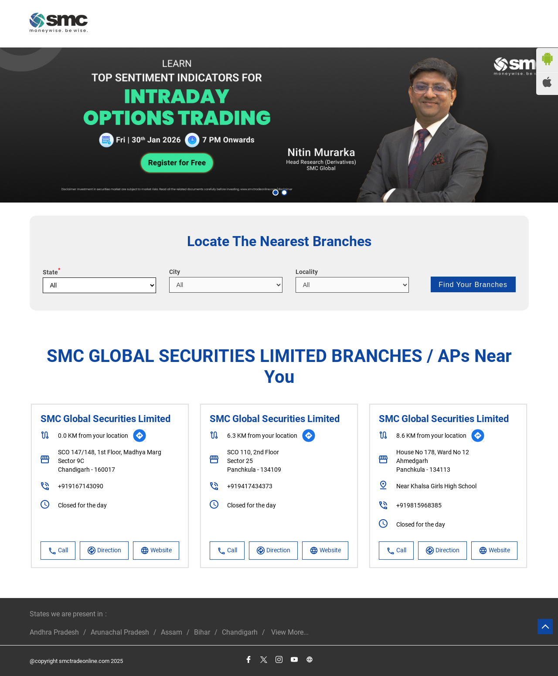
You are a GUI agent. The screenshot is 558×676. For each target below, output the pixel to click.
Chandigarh (240, 632)
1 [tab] (274, 191)
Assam (171, 632)
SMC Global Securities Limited (105, 418)
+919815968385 (419, 505)
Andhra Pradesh (54, 632)
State (51, 272)
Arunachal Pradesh (120, 632)
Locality (307, 271)
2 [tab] (283, 191)
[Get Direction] (139, 436)
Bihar (202, 632)
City (174, 271)
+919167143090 (80, 486)
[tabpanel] (279, 125)
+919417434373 (249, 486)
